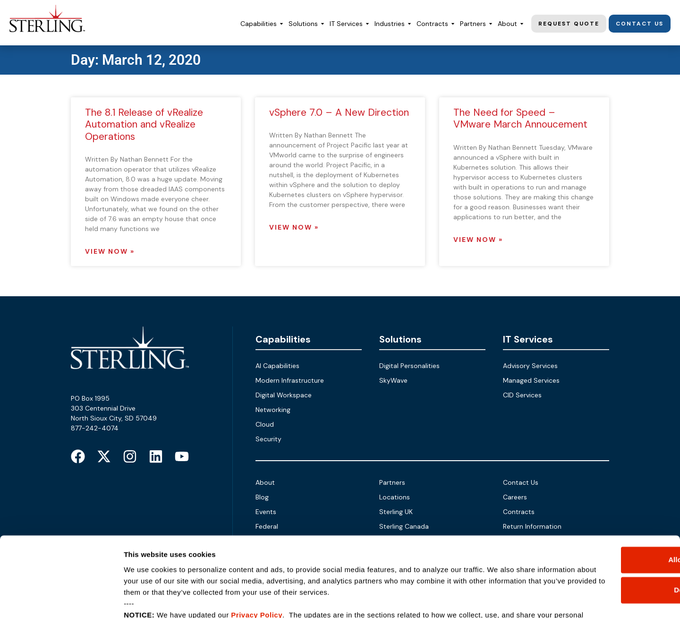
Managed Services (531, 380)
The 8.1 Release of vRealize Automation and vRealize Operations (144, 124)
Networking (272, 409)
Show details (146, 599)
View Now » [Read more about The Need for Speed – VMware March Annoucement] (478, 239)
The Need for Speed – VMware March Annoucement (520, 118)
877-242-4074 (95, 428)
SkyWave (393, 380)
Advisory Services (530, 365)
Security (268, 439)
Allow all (601, 495)
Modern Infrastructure (289, 380)
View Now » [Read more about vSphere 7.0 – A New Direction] (294, 227)
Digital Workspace (283, 395)
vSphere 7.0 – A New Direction (339, 112)
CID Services (522, 395)
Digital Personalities (409, 365)
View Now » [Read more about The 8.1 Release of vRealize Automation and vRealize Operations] (110, 251)
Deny (601, 526)
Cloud (264, 424)
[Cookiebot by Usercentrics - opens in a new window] (61, 599)
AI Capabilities (277, 365)
